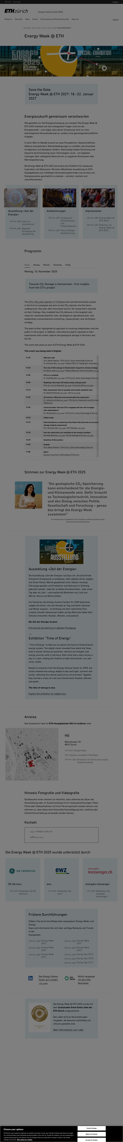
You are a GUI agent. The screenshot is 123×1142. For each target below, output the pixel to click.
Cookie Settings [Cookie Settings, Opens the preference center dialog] (91, 1128)
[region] (61, 1134)
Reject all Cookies (92, 1134)
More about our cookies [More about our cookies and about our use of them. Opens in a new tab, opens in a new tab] (24, 1140)
